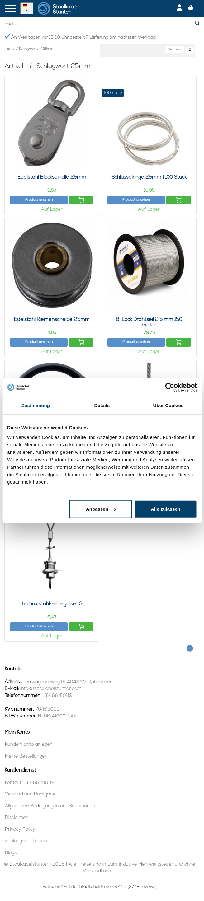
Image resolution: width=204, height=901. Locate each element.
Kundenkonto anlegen (29, 744)
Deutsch (174, 49)
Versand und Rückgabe (30, 794)
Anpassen (101, 509)
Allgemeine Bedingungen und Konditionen (50, 806)
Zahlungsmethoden (26, 841)
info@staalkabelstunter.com (51, 689)
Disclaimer (16, 817)
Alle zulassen (165, 509)
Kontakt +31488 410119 (30, 783)
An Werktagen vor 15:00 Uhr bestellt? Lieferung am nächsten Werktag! (80, 37)
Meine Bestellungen (26, 756)
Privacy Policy (20, 829)
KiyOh (66, 887)
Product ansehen (39, 200)
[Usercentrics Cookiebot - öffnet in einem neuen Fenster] (169, 387)
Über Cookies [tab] (168, 405)
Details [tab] (102, 405)
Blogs (11, 853)
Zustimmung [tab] (35, 405)
